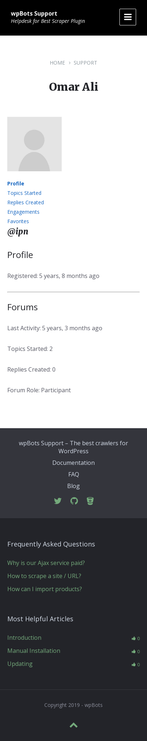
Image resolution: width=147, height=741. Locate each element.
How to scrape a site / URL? (44, 576)
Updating (20, 664)
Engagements (23, 211)
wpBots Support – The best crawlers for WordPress (73, 447)
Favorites (18, 221)
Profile (15, 183)
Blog (73, 486)
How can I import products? (44, 589)
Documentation (73, 463)
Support (85, 62)
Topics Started (24, 192)
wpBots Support (34, 13)
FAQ (73, 474)
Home (57, 62)
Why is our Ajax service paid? (46, 563)
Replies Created (25, 202)
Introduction (24, 638)
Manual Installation (33, 651)
